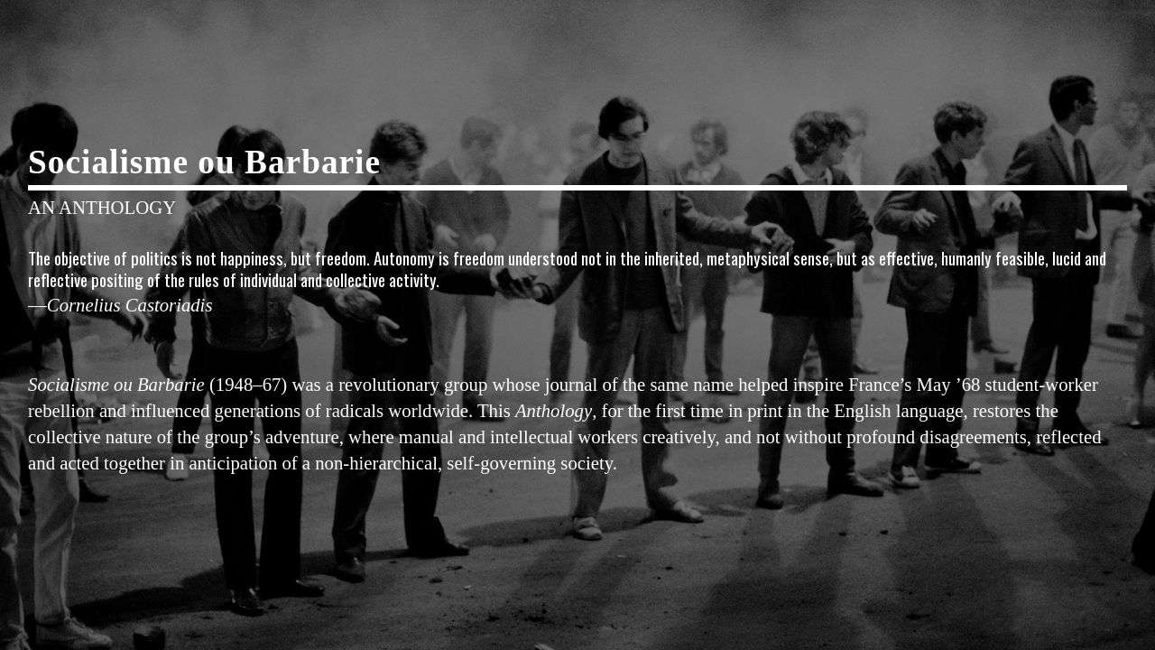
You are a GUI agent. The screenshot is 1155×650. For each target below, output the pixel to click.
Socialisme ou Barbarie (204, 162)
